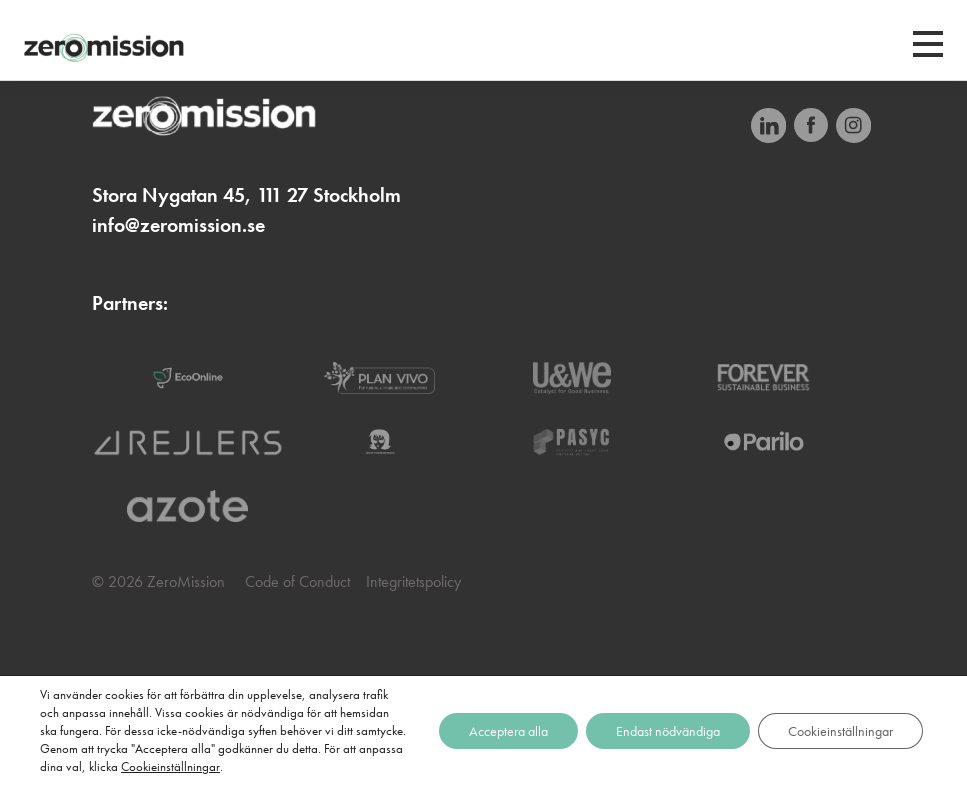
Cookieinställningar (170, 766)
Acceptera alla (508, 731)
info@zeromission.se (178, 225)
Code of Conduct (297, 581)
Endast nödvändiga (668, 731)
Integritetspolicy (413, 581)
